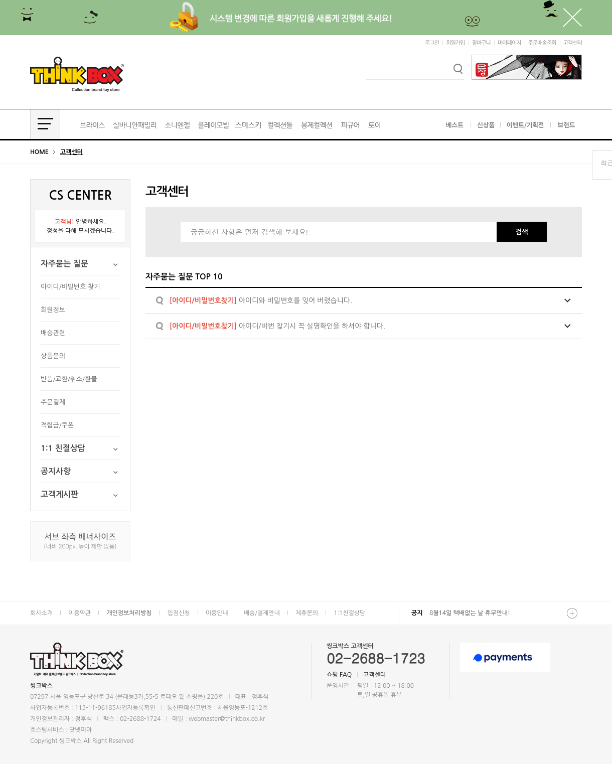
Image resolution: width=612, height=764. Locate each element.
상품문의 (53, 356)
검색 (521, 232)
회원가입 (455, 43)
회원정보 (53, 310)
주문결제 (53, 402)
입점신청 (179, 613)
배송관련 (53, 333)
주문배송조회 (542, 43)
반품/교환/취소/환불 (69, 379)
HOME (39, 152)
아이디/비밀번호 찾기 (70, 286)
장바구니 (481, 43)
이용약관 (79, 613)
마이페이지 (509, 43)
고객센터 (572, 43)
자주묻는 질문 (64, 263)
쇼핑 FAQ (339, 675)
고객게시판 (59, 494)
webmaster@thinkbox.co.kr (227, 719)
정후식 (83, 719)
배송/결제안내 (262, 613)
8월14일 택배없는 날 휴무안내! (469, 613)
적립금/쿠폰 (57, 425)
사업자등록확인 (136, 708)
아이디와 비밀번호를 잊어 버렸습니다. (261, 300)
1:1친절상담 (349, 613)
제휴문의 (306, 613)
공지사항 (56, 471)
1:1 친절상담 (63, 448)
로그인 (432, 43)
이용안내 (217, 613)
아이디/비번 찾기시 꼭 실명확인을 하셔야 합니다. (277, 326)
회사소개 (41, 613)
